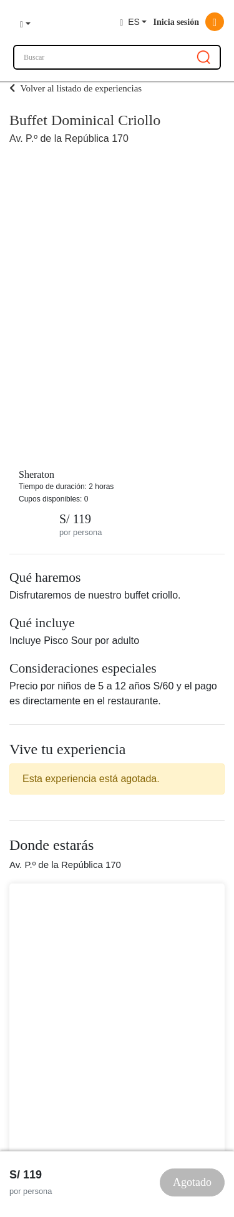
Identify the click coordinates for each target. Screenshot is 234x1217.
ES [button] (130, 22)
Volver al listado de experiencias (75, 88)
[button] (25, 22)
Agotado (192, 1182)
